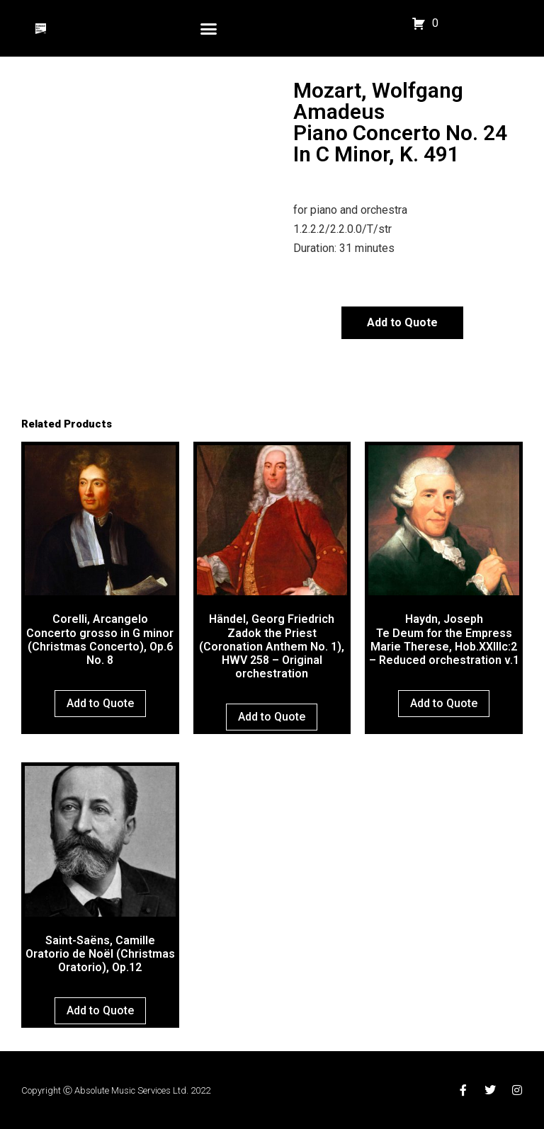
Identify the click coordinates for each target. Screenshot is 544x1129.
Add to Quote (402, 322)
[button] (209, 28)
